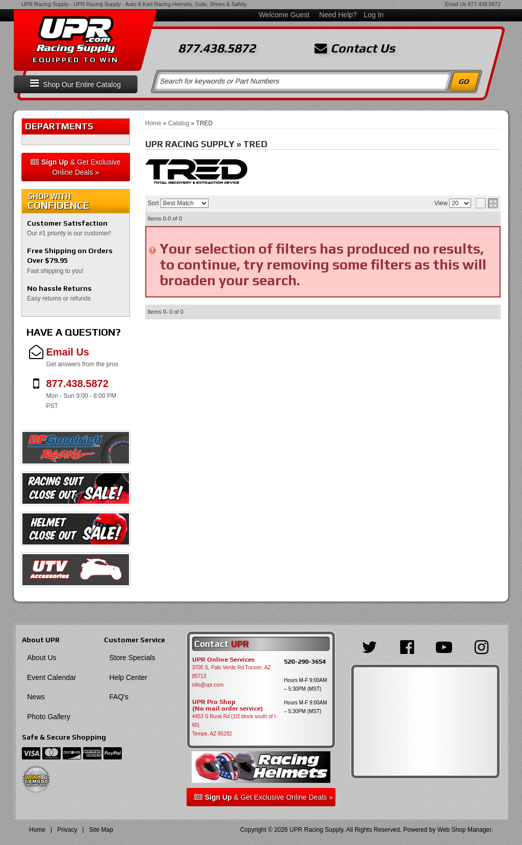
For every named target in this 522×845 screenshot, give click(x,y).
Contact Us (355, 48)
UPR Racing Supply (45, 4)
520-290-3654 (305, 661)
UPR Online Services (223, 659)
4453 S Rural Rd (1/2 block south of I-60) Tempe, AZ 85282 (234, 725)
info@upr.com (208, 685)
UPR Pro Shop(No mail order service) (227, 705)
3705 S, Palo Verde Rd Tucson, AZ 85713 (231, 672)
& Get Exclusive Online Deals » (76, 167)
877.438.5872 (484, 4)
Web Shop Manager (464, 829)
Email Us (455, 4)
